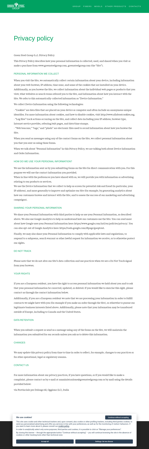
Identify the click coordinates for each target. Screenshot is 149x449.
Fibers (87, 6)
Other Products (115, 6)
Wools (98, 6)
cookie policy (63, 426)
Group (77, 6)
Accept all (45, 441)
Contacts (135, 6)
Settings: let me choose (104, 441)
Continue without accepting (118, 417)
